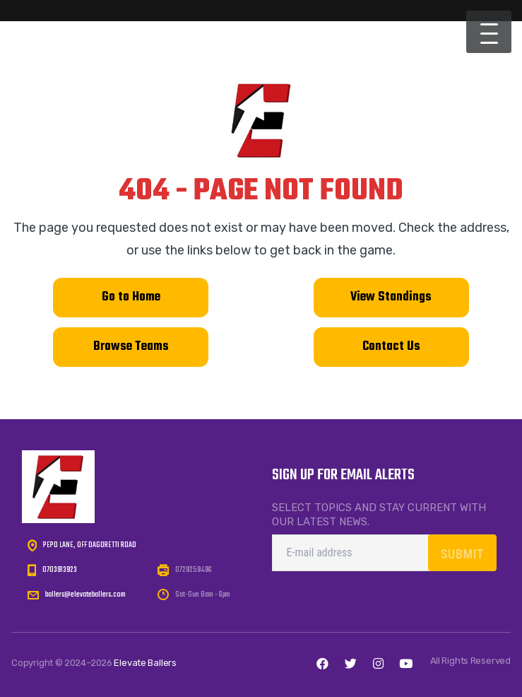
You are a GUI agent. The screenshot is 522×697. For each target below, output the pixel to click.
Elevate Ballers (145, 662)
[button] (488, 32)
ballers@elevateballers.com (85, 594)
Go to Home (131, 297)
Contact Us (391, 346)
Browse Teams (131, 346)
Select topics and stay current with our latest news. (379, 514)
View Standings (391, 297)
